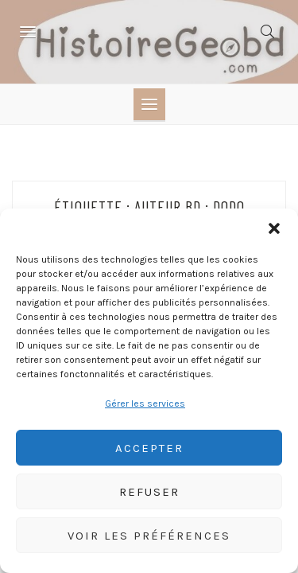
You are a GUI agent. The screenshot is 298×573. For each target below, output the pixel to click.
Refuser (149, 492)
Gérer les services (145, 403)
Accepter (149, 448)
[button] (274, 228)
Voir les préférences (149, 535)
